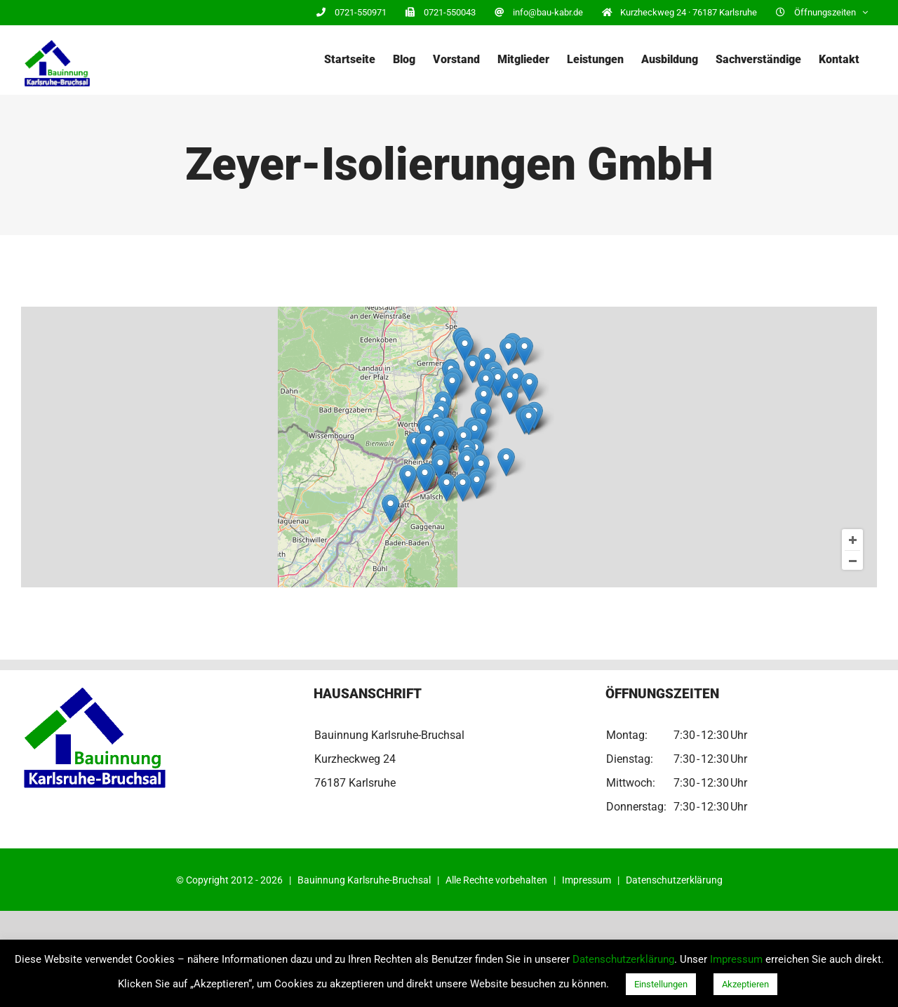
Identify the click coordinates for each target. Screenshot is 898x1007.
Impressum (586, 880)
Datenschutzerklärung (674, 880)
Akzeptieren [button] (745, 984)
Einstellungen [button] (661, 984)
